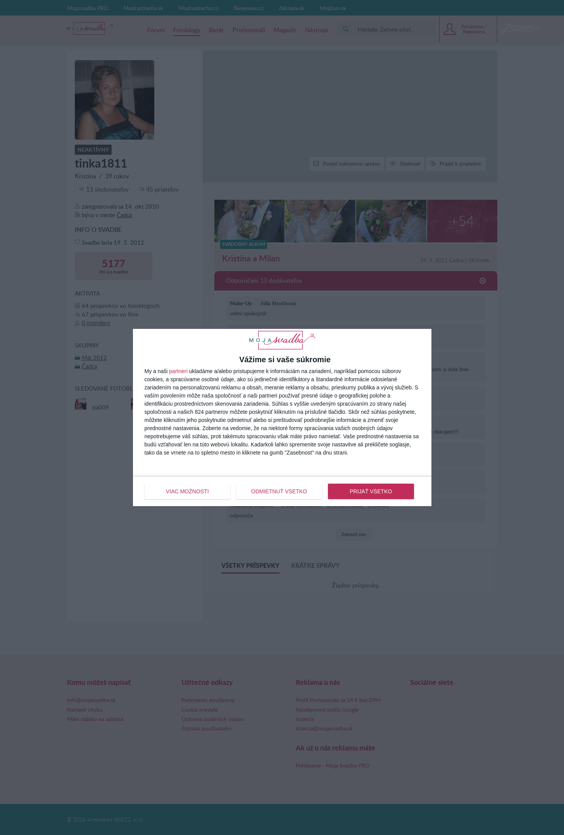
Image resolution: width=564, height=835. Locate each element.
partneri (178, 371)
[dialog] (282, 417)
